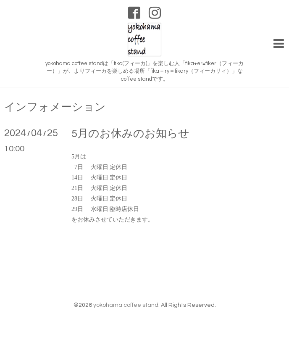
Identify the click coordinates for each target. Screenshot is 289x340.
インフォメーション (55, 107)
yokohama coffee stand (125, 305)
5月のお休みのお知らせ (130, 133)
